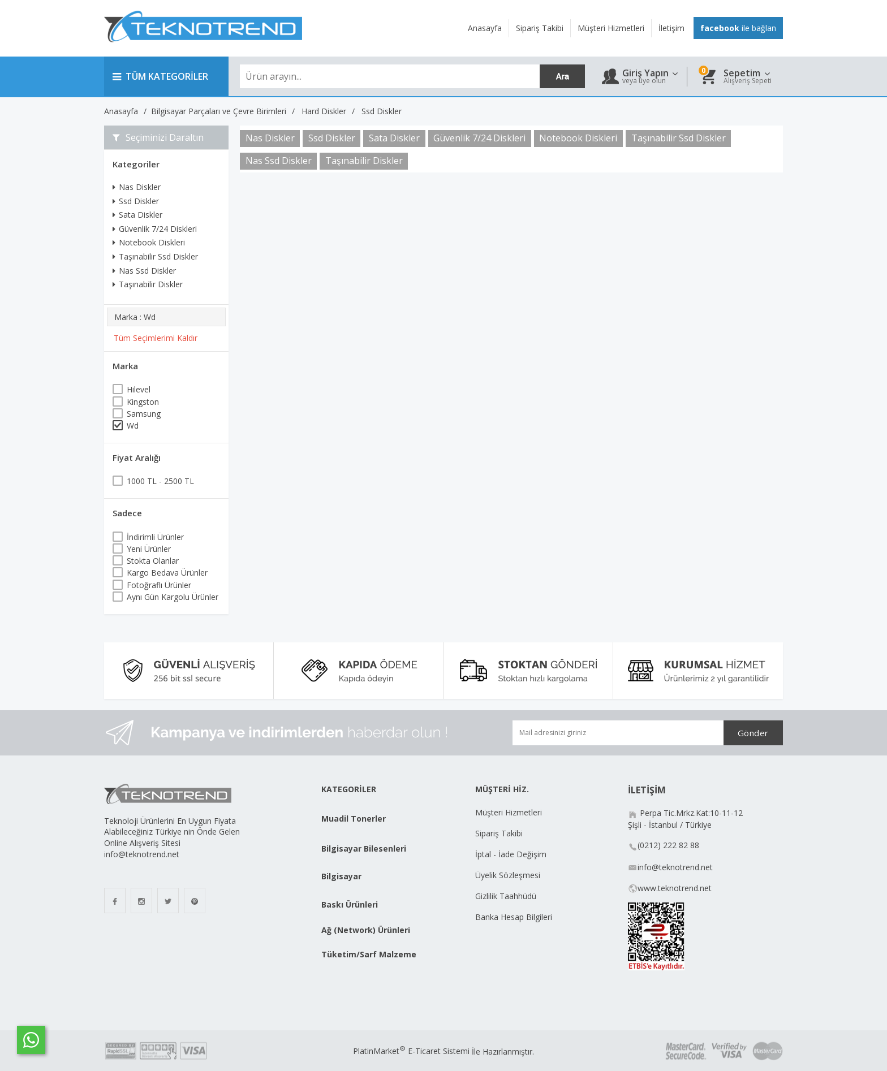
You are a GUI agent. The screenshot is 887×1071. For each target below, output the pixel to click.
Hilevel (138, 389)
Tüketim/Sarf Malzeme (368, 954)
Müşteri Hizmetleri (508, 812)
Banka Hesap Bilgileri (513, 917)
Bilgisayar (341, 876)
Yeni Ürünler (149, 548)
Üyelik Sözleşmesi (507, 875)
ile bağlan (738, 28)
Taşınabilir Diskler (148, 284)
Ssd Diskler (136, 201)
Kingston (143, 401)
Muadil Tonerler (353, 818)
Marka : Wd (135, 317)
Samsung (144, 413)
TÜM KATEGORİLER (160, 76)
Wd (133, 425)
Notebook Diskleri (149, 242)
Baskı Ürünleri (349, 904)
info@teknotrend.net (675, 867)
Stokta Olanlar (153, 560)
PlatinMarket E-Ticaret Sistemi (411, 1051)
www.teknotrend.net (675, 888)
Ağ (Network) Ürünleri (365, 930)
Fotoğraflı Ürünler (159, 585)
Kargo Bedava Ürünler (167, 572)
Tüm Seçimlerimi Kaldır (155, 337)
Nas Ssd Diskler (144, 270)
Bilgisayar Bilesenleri (363, 848)
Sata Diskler (137, 214)
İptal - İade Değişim (512, 854)
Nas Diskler (137, 187)
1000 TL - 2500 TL (160, 481)
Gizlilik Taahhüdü (505, 896)
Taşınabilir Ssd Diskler (155, 256)
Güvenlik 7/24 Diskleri (155, 228)
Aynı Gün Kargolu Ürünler (172, 596)
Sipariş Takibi (499, 833)
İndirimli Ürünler (155, 537)
